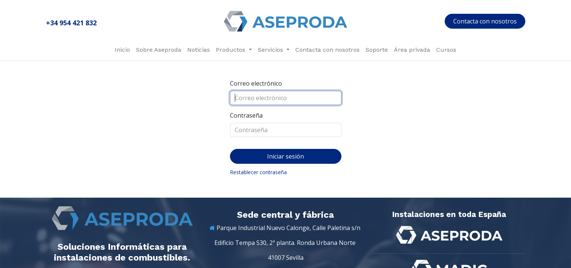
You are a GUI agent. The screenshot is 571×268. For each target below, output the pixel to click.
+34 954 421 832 (71, 22)
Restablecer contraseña (258, 172)
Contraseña (246, 115)
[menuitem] (122, 49)
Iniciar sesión (285, 156)
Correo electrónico (256, 83)
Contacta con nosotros (485, 21)
